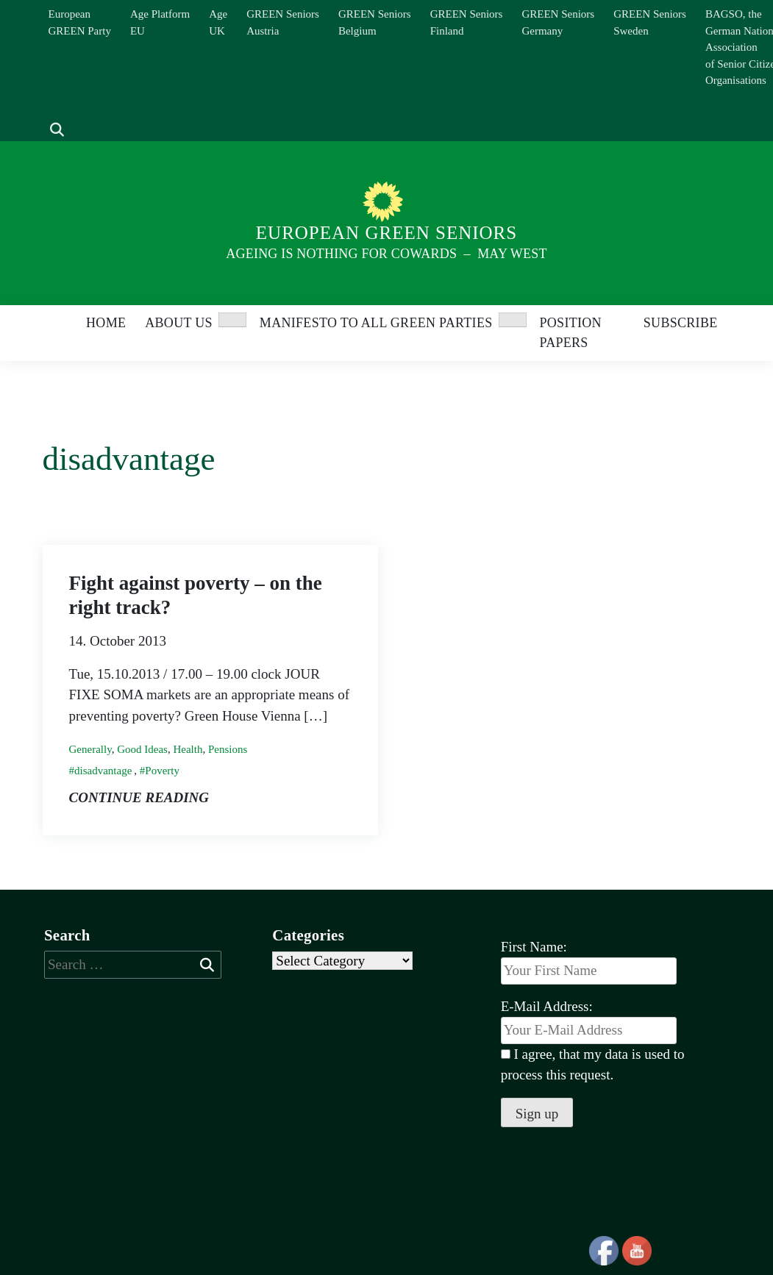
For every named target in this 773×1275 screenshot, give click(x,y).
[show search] (57, 130)
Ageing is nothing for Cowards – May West (386, 253)
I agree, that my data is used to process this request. (593, 1064)
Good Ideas (142, 749)
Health (187, 749)
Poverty (162, 770)
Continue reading (139, 797)
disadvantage (103, 770)
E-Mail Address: (589, 1021)
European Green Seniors (386, 233)
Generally (90, 749)
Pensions (227, 749)
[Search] (49, 108)
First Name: (534, 946)
